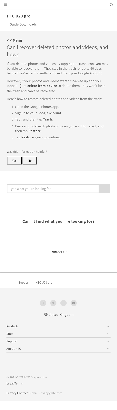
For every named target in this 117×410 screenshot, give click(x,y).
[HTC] (58, 4)
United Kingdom (60, 323)
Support (25, 291)
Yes (14, 169)
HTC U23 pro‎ (46, 291)
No (30, 169)
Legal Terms (15, 392)
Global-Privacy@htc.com (48, 402)
